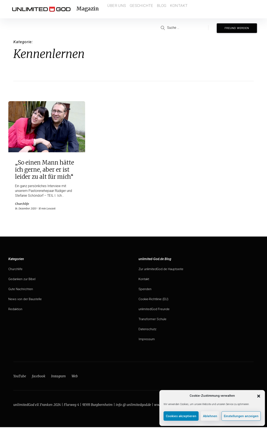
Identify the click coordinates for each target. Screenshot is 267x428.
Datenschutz (148, 330)
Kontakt (182, 9)
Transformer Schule (153, 320)
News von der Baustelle (25, 300)
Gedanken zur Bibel (22, 280)
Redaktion (15, 310)
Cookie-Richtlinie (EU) (154, 300)
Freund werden (238, 27)
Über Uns (118, 9)
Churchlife (15, 270)
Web (76, 377)
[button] (259, 396)
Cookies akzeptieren (181, 416)
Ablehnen (210, 416)
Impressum (147, 340)
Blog (163, 9)
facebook (38, 377)
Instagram (59, 377)
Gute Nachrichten (21, 290)
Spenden (145, 290)
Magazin (90, 9)
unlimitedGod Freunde (154, 310)
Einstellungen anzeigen (241, 416)
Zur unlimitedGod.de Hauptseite (161, 270)
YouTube (19, 377)
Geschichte (142, 9)
